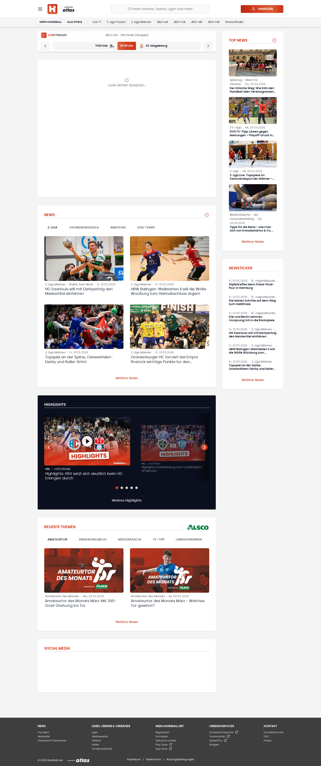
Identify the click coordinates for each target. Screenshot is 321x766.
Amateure (118, 227)
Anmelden (262, 9)
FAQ (266, 736)
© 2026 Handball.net (50, 760)
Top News (43, 732)
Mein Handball (51, 22)
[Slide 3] (126, 488)
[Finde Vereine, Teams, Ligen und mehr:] (160, 9)
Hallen (95, 744)
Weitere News (126, 378)
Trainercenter (219, 736)
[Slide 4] (131, 488)
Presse (267, 740)
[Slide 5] (136, 488)
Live (97, 22)
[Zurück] (45, 46)
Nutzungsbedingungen (180, 759)
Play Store (164, 744)
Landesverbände (189, 539)
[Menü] (40, 9)
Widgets (214, 744)
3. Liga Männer (141, 22)
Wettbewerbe (100, 736)
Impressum (133, 759)
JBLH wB (196, 22)
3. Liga (52, 227)
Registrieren (163, 732)
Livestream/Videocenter (52, 740)
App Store (164, 749)
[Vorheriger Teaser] (49, 447)
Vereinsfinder (234, 22)
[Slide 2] (122, 488)
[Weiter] (208, 46)
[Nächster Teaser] (204, 447)
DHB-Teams (146, 227)
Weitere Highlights (127, 500)
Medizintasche (129, 539)
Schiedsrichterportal (223, 732)
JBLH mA (179, 22)
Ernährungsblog (93, 539)
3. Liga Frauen (116, 22)
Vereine (96, 740)
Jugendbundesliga (84, 227)
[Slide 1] (116, 487)
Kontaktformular (273, 732)
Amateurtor (57, 539)
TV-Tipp (158, 539)
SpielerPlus (218, 740)
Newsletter (44, 736)
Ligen (95, 732)
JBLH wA (162, 22)
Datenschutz (153, 759)
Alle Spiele (74, 22)
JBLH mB (214, 22)
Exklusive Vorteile (166, 740)
